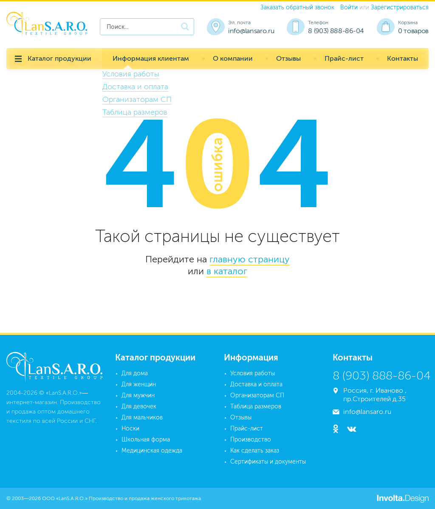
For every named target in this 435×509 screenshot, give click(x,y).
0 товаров (413, 31)
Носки (130, 428)
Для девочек (138, 406)
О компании (233, 58)
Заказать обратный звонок (297, 7)
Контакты (402, 58)
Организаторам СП (257, 395)
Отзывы (288, 58)
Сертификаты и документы (268, 461)
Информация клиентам (151, 58)
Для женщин (138, 384)
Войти (349, 7)
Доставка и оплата (256, 384)
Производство (250, 439)
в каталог (226, 271)
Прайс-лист (344, 58)
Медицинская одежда (151, 450)
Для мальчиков (142, 417)
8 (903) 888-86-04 (336, 31)
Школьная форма (145, 439)
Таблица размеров (255, 406)
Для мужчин (138, 395)
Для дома (134, 373)
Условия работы (252, 373)
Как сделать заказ (254, 450)
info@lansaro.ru (251, 31)
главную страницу (249, 259)
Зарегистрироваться (400, 7)
